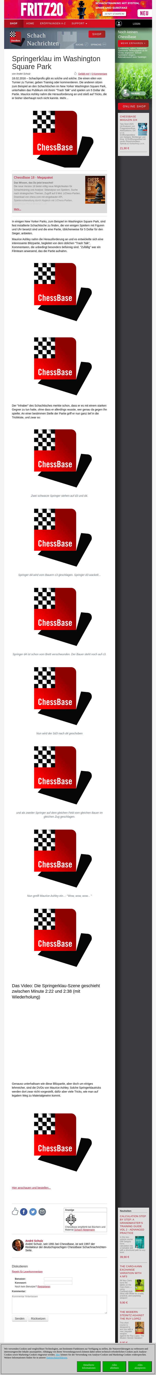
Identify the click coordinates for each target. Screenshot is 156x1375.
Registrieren (43, 1286)
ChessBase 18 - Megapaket (33, 177)
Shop (14, 23)
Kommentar (18, 1291)
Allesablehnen (114, 1366)
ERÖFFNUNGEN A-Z (53, 23)
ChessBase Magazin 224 (128, 118)
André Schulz (34, 1240)
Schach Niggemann (84, 1229)
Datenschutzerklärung (56, 1357)
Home (30, 23)
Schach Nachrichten (43, 39)
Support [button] (79, 23)
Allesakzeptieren (140, 1366)
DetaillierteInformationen (89, 1366)
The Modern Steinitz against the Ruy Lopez (132, 1315)
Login (136, 23)
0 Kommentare (99, 73)
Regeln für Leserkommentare (27, 1271)
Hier (58, 1354)
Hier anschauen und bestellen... (31, 1187)
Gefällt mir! (84, 73)
